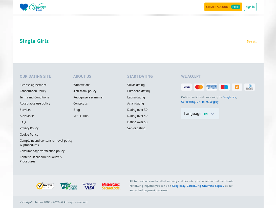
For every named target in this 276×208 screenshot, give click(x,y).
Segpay (214, 101)
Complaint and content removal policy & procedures (46, 143)
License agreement (33, 85)
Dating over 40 (137, 116)
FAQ (23, 122)
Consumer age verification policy (42, 151)
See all (252, 41)
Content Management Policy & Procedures (41, 159)
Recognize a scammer (88, 97)
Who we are (81, 85)
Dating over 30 (137, 110)
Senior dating (136, 128)
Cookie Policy (29, 135)
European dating (138, 91)
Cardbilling (188, 101)
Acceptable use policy (35, 103)
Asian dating (135, 103)
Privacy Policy (29, 128)
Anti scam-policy (84, 91)
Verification (81, 116)
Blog (76, 110)
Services (25, 110)
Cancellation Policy (33, 91)
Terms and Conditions (34, 97)
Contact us (80, 103)
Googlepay (229, 97)
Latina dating (136, 97)
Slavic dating (136, 85)
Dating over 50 (137, 122)
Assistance (27, 116)
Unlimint (202, 101)
